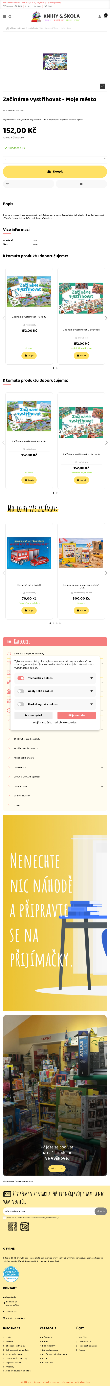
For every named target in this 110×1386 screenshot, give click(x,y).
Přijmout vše (76, 715)
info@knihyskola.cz (15, 1318)
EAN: (5, 110)
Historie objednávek (88, 1346)
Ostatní (17, 805)
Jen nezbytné (33, 715)
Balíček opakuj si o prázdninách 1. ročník (81, 587)
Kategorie (22, 641)
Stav (5, 244)
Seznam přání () (12, 6)
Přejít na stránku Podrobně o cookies (55, 722)
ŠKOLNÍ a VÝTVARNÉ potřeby (27, 777)
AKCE (44, 1358)
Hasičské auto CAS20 (29, 585)
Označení (7, 240)
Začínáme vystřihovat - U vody (29, 317)
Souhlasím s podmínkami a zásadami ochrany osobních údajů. (33, 1218)
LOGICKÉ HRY (20, 786)
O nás (28, 6)
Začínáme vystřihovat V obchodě (81, 330)
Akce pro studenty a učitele (18, 1371)
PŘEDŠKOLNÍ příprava (24, 758)
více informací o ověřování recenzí (18, 1181)
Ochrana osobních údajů (17, 1350)
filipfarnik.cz (83, 1382)
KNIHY (45, 1342)
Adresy (82, 1350)
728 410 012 (11, 1312)
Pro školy (10, 1367)
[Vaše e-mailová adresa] (49, 1211)
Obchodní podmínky (15, 1346)
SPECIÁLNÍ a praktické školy (27, 739)
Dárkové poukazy (22, 796)
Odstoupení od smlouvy (16, 1358)
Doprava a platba (13, 1362)
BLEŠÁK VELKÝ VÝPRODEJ (26, 748)
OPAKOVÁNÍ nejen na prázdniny (29, 654)
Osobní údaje (85, 1342)
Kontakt (37, 6)
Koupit (55, 171)
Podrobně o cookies (14, 1354)
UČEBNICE (47, 1337)
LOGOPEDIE (20, 767)
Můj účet (48, 6)
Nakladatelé (47, 1362)
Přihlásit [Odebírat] (101, 1211)
